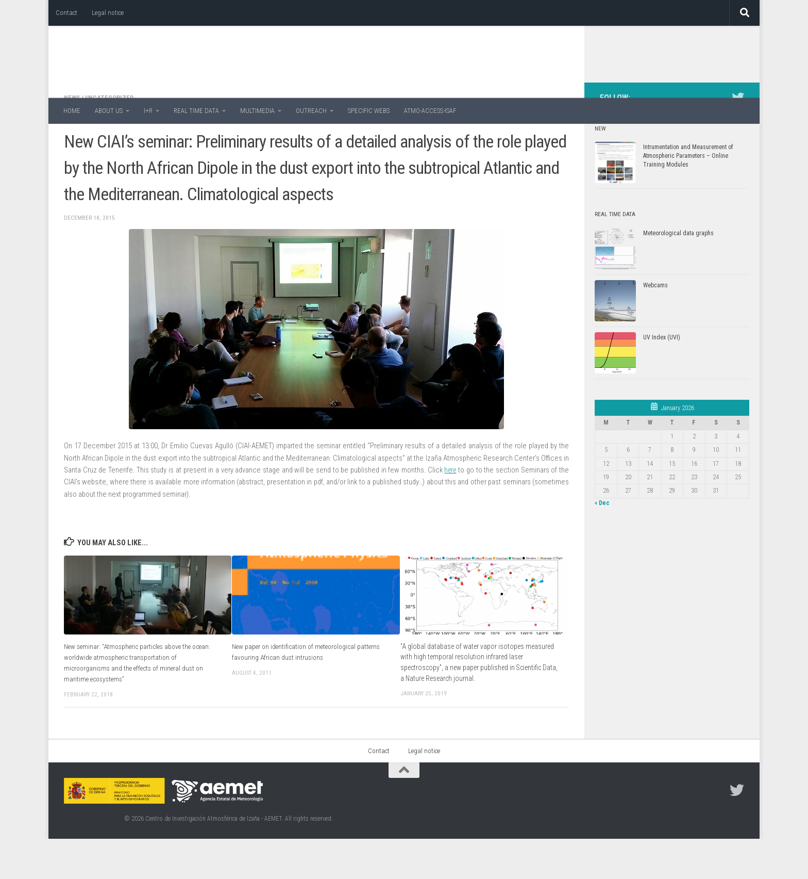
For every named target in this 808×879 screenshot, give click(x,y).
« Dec (602, 544)
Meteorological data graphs (678, 274)
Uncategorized (112, 139)
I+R (148, 111)
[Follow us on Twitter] (738, 139)
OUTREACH (311, 111)
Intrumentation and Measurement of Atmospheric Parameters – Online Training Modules (688, 197)
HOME (71, 111)
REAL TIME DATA (196, 111)
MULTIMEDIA (257, 111)
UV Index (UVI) (661, 378)
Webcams (655, 326)
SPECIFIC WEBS (369, 111)
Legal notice (108, 13)
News (72, 139)
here (450, 511)
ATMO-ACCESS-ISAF (430, 111)
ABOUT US (109, 111)
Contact (66, 13)
